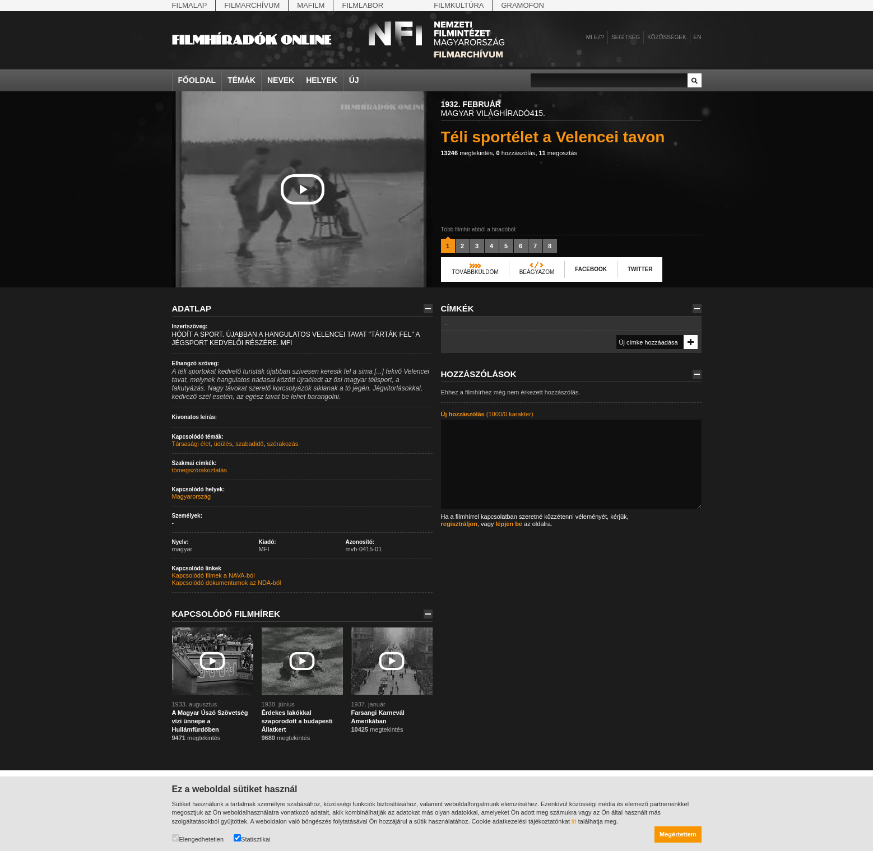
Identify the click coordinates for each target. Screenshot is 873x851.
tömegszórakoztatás (199, 470)
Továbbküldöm (475, 272)
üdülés (223, 443)
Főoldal (197, 80)
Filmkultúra (459, 5)
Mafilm (310, 5)
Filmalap (189, 5)
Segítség (625, 37)
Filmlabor (362, 5)
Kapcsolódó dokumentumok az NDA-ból (226, 582)
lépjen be (508, 523)
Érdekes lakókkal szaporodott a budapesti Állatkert (297, 721)
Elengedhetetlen (198, 838)
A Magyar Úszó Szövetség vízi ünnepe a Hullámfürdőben (210, 721)
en (698, 37)
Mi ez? (595, 37)
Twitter (640, 269)
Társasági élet (191, 443)
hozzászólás (516, 153)
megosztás (557, 153)
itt (574, 821)
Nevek (280, 80)
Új (354, 80)
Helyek (321, 80)
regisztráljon (459, 523)
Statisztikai (252, 838)
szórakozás (283, 443)
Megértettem (678, 834)
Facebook (591, 269)
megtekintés (467, 153)
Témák (241, 80)
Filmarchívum (252, 5)
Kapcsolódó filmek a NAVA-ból (213, 575)
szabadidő (249, 443)
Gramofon (522, 5)
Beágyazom (537, 272)
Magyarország (191, 496)
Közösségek (666, 37)
